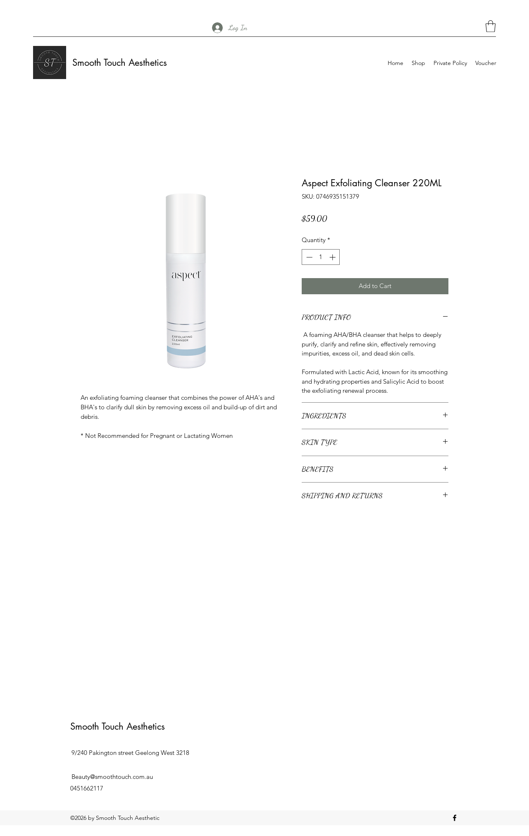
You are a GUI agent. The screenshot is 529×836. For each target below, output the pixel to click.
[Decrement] (308, 257)
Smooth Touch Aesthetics (119, 62)
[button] (491, 26)
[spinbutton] (321, 257)
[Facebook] (454, 818)
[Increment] (333, 257)
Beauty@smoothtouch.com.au (112, 777)
